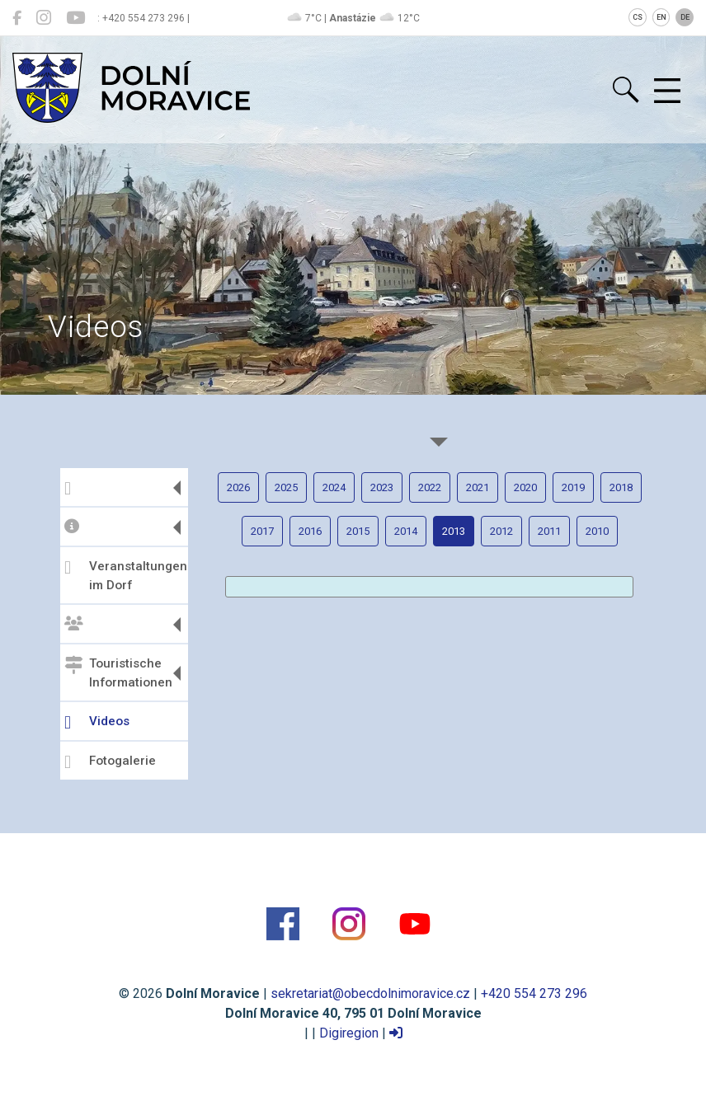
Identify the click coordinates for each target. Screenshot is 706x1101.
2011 (549, 531)
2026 (238, 487)
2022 (429, 487)
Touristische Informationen (118, 673)
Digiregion (349, 1033)
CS (637, 17)
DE (685, 17)
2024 (334, 487)
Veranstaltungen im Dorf (124, 576)
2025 (286, 487)
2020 (525, 487)
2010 (597, 531)
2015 (357, 531)
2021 (477, 487)
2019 (573, 487)
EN (661, 17)
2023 (381, 487)
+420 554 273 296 (534, 993)
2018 (621, 487)
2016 (310, 531)
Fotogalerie (110, 762)
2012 (501, 531)
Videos (96, 723)
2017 (262, 531)
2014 (405, 531)
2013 (453, 531)
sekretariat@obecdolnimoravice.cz (370, 993)
